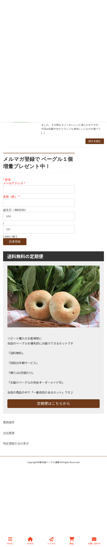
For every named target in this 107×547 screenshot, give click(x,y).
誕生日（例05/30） (15, 210)
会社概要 (9, 433)
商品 (71, 541)
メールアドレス (14, 183)
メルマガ (51, 541)
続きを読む (95, 141)
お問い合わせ (94, 541)
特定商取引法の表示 (16, 443)
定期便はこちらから (53, 403)
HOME (30, 541)
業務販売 (9, 422)
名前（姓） (11, 196)
